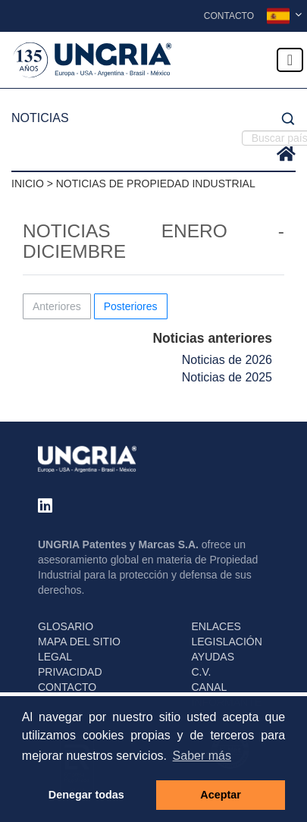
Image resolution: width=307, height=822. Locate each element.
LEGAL (55, 657)
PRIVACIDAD (70, 672)
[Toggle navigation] (290, 60)
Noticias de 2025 (227, 377)
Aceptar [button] (220, 795)
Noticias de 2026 (227, 359)
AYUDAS (213, 657)
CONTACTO (67, 687)
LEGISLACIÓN (227, 641)
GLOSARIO (65, 626)
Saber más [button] (202, 755)
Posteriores (131, 306)
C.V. (201, 672)
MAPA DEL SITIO (79, 641)
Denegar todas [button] (86, 795)
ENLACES (216, 626)
